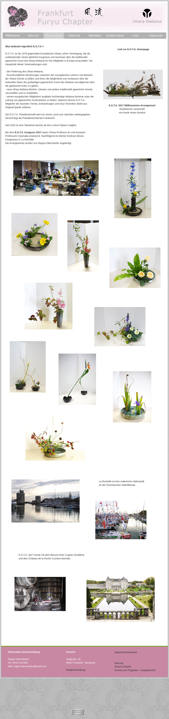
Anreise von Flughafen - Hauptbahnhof (135, 670)
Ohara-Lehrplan (122, 666)
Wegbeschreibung (75, 670)
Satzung (118, 663)
